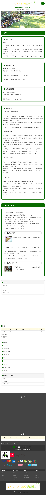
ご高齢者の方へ (27, 483)
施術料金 (15, 487)
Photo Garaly (37, 485)
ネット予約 (6, 285)
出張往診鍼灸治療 (7, 355)
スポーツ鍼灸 (6, 348)
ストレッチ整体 (7, 351)
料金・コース (6, 369)
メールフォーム (7, 288)
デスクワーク (6, 366)
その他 (4, 291)
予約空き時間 (37, 482)
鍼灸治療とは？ (7, 344)
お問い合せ (6, 377)
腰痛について (6, 362)
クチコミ (36, 480)
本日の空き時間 (7, 294)
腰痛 (3, 482)
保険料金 (25, 480)
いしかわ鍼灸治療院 (21, 499)
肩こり (3, 480)
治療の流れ (15, 483)
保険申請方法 (26, 487)
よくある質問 (15, 485)
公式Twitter (6, 388)
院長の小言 (37, 483)
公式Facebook (6, 385)
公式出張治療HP (7, 391)
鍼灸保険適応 (26, 482)
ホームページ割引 (7, 373)
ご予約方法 (15, 482)
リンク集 (36, 487)
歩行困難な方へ (27, 485)
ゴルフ (3, 483)
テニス (3, 485)
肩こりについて (7, 358)
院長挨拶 (15, 480)
